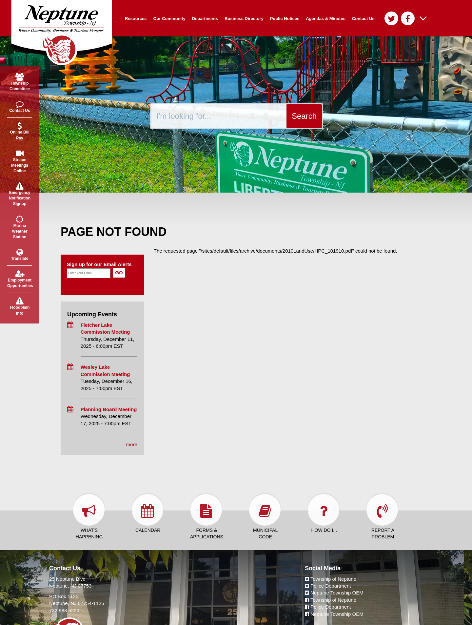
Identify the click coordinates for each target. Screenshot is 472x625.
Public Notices (285, 18)
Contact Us (363, 18)
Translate (19, 254)
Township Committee (19, 82)
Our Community (169, 18)
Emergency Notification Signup (19, 194)
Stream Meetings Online (19, 161)
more (131, 444)
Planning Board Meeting (109, 409)
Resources (136, 18)
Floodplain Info (19, 306)
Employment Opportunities (19, 279)
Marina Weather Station (19, 227)
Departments (205, 18)
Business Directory (244, 18)
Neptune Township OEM (334, 592)
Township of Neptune (330, 579)
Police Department (328, 586)
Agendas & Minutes (325, 18)
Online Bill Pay (19, 131)
